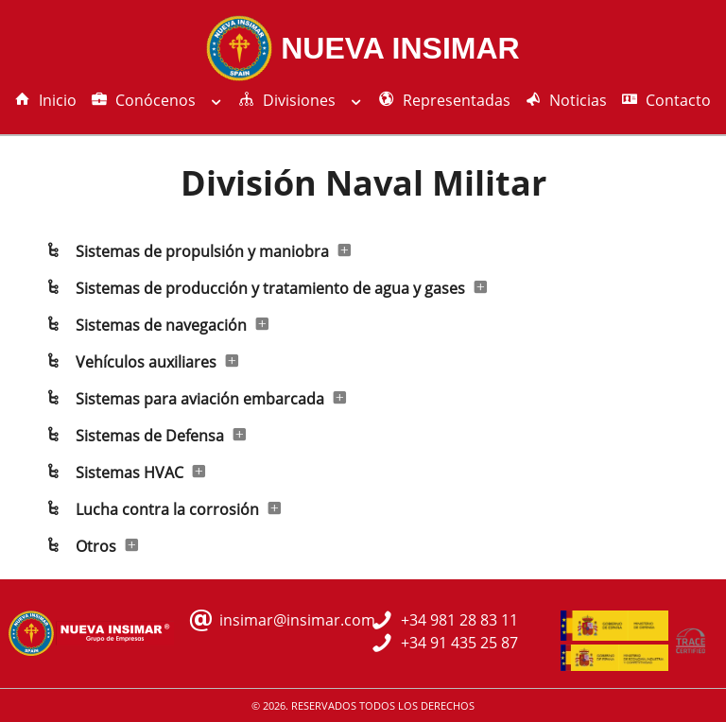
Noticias (566, 100)
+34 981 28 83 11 (459, 620)
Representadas (444, 100)
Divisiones (301, 100)
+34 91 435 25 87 (459, 642)
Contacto (666, 100)
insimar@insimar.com (297, 620)
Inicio (46, 100)
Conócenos (158, 100)
